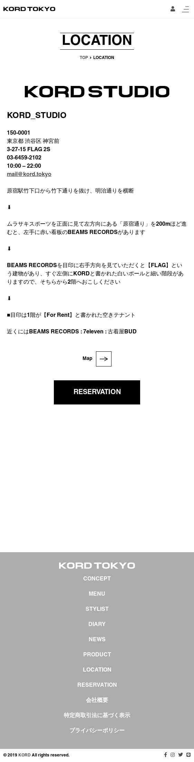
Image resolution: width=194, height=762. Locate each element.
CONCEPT (97, 579)
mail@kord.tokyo (29, 174)
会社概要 (97, 700)
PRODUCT (97, 655)
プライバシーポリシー (97, 731)
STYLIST (97, 609)
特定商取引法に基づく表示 (97, 715)
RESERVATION (97, 392)
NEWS (97, 639)
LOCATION (97, 670)
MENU (97, 594)
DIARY (97, 624)
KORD (24, 755)
